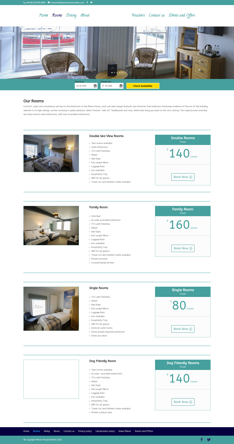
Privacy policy (85, 431)
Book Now (181, 177)
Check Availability (142, 86)
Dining (71, 16)
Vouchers (137, 16)
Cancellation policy (105, 431)
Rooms (57, 16)
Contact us (156, 16)
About (85, 16)
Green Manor (124, 431)
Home (43, 16)
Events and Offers (181, 16)
